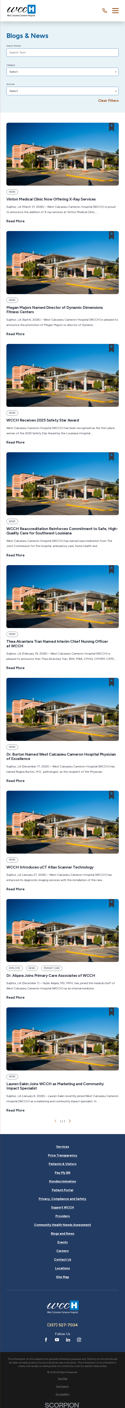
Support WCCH (62, 1207)
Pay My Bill (62, 1172)
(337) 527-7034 (62, 1324)
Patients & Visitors (62, 1164)
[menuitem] (62, 1379)
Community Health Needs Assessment (62, 1224)
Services (62, 1146)
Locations (62, 1268)
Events (62, 1242)
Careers (62, 1250)
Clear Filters (108, 100)
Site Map (62, 1277)
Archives (10, 84)
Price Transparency (62, 1155)
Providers (62, 1216)
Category (10, 65)
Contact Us (62, 1259)
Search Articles (13, 46)
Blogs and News (62, 1233)
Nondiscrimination (62, 1181)
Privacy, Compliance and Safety (62, 1198)
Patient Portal (62, 1190)
